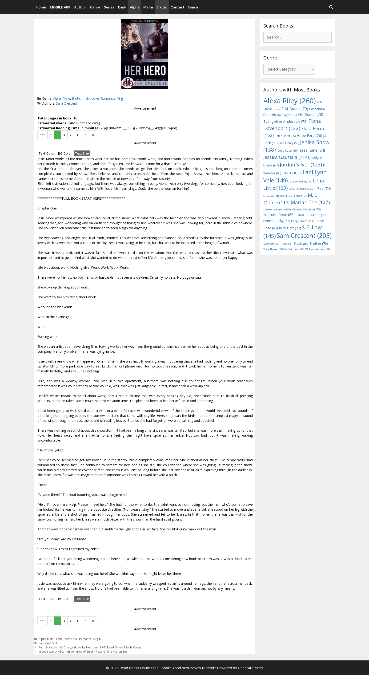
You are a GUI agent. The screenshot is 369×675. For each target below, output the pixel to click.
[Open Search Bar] (331, 7)
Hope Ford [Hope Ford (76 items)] (309, 135)
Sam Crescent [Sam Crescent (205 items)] (304, 235)
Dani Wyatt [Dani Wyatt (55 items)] (287, 115)
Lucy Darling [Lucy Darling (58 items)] (274, 196)
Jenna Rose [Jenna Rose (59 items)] (287, 151)
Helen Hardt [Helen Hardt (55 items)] (285, 136)
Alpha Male (61, 98)
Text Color (47, 153)
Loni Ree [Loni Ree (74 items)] (320, 188)
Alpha (135, 7)
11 (78, 134)
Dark (122, 7)
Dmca (193, 7)
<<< (42, 134)
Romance (108, 98)
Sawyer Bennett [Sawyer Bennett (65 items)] (278, 243)
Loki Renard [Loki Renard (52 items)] (299, 188)
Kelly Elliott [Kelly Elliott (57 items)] (292, 173)
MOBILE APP (60, 7)
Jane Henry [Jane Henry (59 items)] (289, 143)
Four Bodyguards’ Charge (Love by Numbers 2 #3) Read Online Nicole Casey (90, 647)
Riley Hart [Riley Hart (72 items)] (290, 228)
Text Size (82, 153)
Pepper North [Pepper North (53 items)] (302, 221)
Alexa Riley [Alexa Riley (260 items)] (289, 100)
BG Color (65, 153)
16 (93, 134)
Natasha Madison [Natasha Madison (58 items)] (306, 209)
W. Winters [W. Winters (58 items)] (294, 249)
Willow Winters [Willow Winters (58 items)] (317, 249)
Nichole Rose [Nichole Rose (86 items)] (279, 214)
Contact (177, 7)
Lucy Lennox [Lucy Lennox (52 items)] (296, 195)
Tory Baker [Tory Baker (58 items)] (273, 249)
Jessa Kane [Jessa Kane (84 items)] (311, 150)
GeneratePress (250, 667)
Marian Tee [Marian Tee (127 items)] (310, 202)
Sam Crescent (66, 103)
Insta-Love (91, 98)
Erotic (162, 7)
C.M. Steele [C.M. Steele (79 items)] (294, 108)
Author (80, 7)
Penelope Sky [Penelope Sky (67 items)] (276, 220)
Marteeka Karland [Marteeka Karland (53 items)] (277, 209)
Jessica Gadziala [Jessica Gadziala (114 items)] (286, 157)
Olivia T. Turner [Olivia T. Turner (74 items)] (312, 214)
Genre (95, 7)
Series (109, 7)
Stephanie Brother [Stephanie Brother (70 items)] (310, 243)
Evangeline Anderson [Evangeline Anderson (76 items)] (285, 121)
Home (41, 7)
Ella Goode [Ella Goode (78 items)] (310, 114)
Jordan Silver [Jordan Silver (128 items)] (301, 164)
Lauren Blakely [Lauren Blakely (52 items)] (300, 181)
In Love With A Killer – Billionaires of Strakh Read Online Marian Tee (83, 651)
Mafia (148, 7)
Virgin (121, 98)
